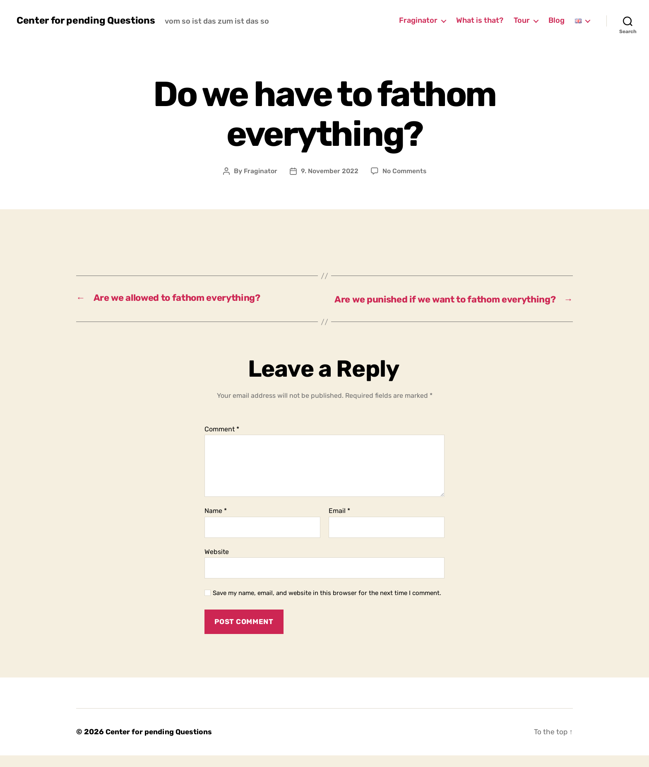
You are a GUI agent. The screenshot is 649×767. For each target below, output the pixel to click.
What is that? (479, 20)
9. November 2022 (329, 171)
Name (215, 522)
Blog (556, 20)
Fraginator (418, 20)
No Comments (404, 171)
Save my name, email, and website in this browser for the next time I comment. (327, 604)
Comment (221, 440)
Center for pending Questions (87, 21)
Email (339, 522)
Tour (522, 20)
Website (216, 563)
